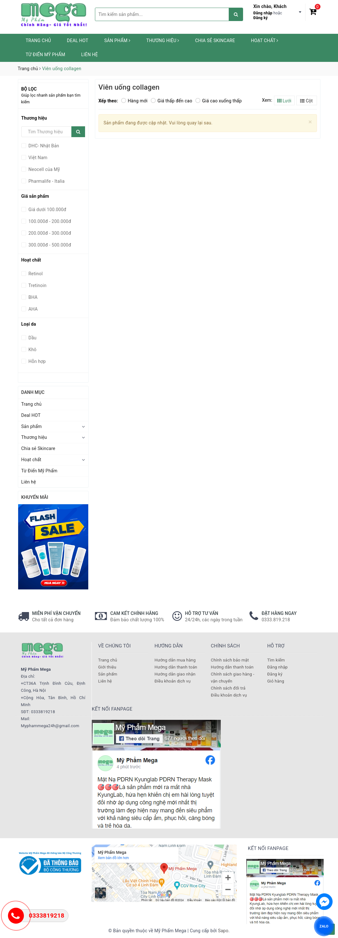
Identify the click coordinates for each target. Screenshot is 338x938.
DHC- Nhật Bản (43, 145)
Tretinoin (37, 285)
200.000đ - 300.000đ (49, 233)
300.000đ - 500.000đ (49, 244)
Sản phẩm (117, 40)
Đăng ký (260, 18)
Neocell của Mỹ (43, 169)
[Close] (310, 122)
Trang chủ (38, 40)
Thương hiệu (162, 40)
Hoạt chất (264, 40)
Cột (306, 100)
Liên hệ (89, 54)
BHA (32, 297)
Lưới (284, 100)
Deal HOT (77, 40)
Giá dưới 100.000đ (47, 209)
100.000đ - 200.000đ (49, 221)
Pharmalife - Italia (46, 181)
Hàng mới (134, 100)
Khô (32, 349)
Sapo (223, 930)
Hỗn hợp (36, 361)
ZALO (324, 926)
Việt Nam (37, 157)
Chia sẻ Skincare (215, 40)
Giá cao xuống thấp (218, 100)
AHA (32, 309)
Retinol (35, 273)
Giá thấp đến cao (171, 100)
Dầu (32, 337)
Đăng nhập (262, 13)
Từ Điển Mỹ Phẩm (45, 54)
